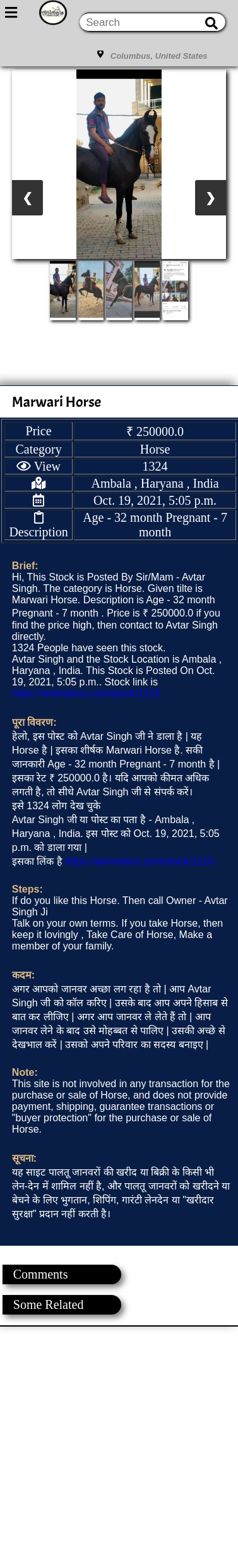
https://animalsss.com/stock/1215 (86, 693)
